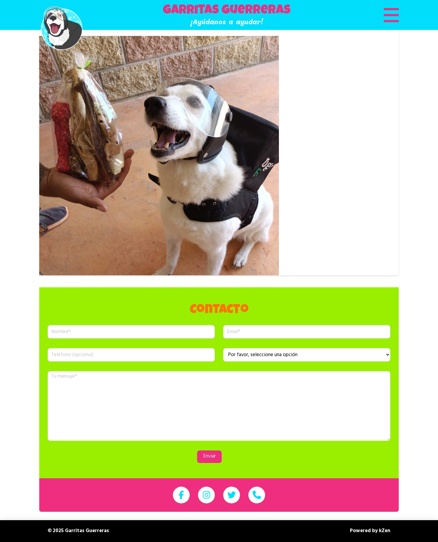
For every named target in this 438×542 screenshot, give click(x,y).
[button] (384, 15)
